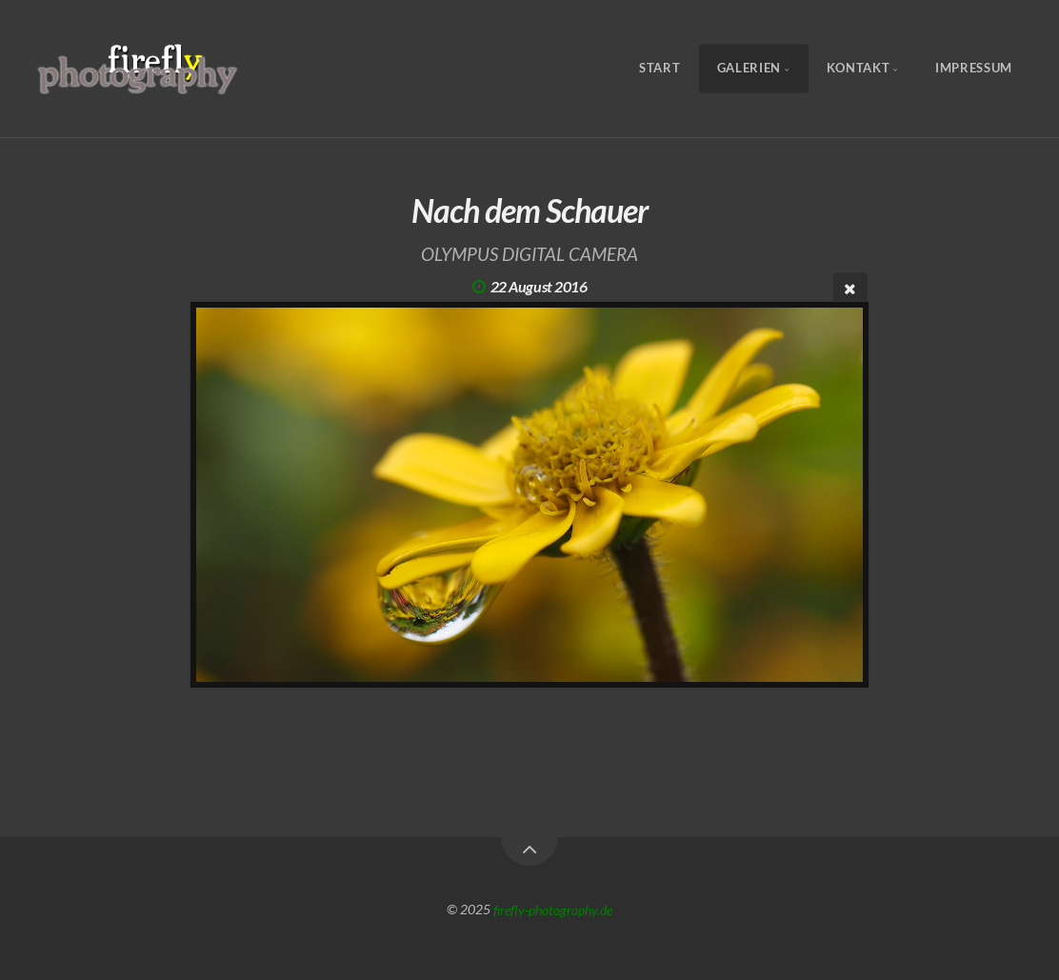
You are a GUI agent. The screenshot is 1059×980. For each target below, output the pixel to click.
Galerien (749, 68)
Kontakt (858, 68)
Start (659, 68)
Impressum (973, 68)
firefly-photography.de (552, 909)
